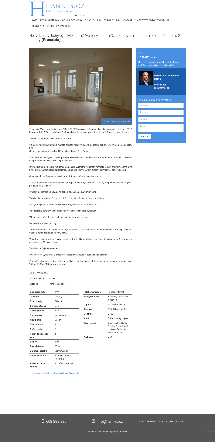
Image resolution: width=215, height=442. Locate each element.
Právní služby (112, 20)
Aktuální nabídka (50, 20)
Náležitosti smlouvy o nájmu (152, 20)
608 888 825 (160, 84)
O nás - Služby (93, 20)
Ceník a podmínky (72, 20)
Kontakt (127, 20)
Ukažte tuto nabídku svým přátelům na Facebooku (56, 373)
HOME (34, 20)
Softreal (123, 431)
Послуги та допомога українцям (50, 26)
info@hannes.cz (161, 88)
